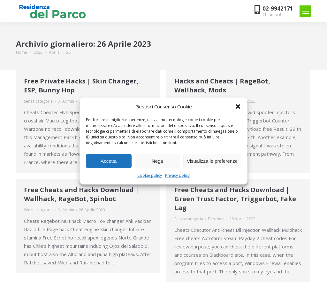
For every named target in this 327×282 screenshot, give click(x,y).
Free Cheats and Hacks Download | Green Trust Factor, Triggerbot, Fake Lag (235, 198)
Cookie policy (149, 175)
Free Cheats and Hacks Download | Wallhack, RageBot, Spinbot (81, 194)
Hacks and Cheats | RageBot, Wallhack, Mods (222, 85)
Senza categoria (38, 101)
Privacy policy (177, 175)
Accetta (109, 161)
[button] (238, 106)
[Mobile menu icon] (305, 11)
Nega (157, 161)
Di (65, 101)
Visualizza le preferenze (212, 161)
